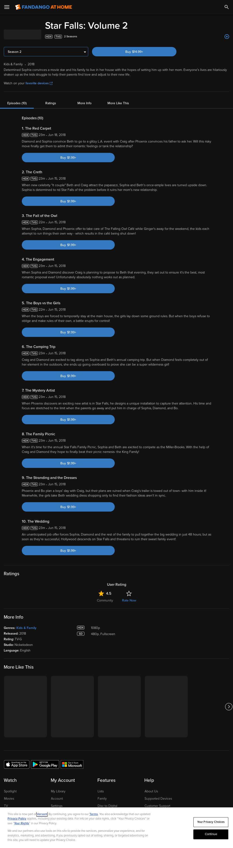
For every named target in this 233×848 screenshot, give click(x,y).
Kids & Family (26, 628)
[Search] (227, 7)
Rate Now (129, 600)
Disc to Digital (107, 806)
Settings (56, 806)
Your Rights (21, 823)
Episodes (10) (17, 103)
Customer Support (157, 806)
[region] (116, 827)
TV (6, 806)
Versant (42, 814)
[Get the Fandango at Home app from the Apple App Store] (17, 764)
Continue (211, 834)
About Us (151, 791)
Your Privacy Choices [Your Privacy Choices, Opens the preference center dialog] (211, 822)
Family (102, 799)
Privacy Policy (17, 819)
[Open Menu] (7, 7)
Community (105, 600)
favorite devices (39, 83)
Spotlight (10, 791)
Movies (9, 799)
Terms (93, 814)
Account (57, 799)
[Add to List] (227, 36)
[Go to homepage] (43, 7)
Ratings (50, 103)
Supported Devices (158, 799)
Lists (101, 791)
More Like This (118, 103)
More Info (84, 103)
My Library (58, 791)
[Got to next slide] (228, 706)
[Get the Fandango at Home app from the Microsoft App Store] (72, 764)
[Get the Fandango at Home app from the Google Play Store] (45, 764)
